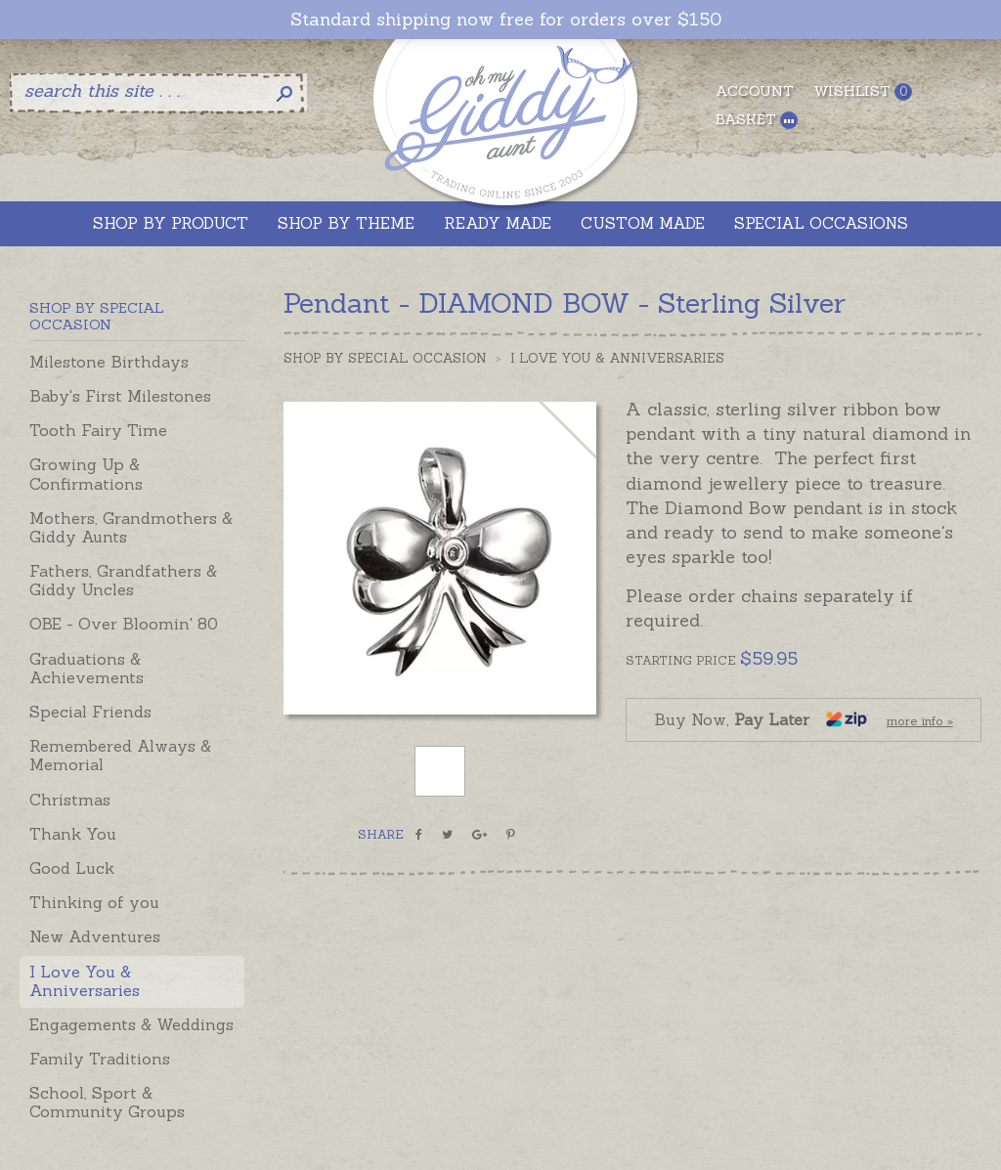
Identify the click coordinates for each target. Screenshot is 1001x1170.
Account (755, 91)
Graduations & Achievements (86, 668)
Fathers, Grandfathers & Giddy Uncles (123, 580)
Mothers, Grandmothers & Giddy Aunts (131, 527)
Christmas (69, 799)
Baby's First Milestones (120, 396)
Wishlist (862, 91)
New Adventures (94, 936)
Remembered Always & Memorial (120, 755)
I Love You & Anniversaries (84, 981)
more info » (920, 721)
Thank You (72, 834)
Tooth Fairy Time (98, 430)
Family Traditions (99, 1058)
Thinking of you (94, 902)
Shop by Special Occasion (385, 358)
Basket (757, 119)
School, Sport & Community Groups (107, 1102)
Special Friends (90, 711)
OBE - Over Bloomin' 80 (123, 623)
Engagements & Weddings (131, 1024)
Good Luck (71, 868)
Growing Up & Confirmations (86, 474)
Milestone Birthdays (109, 361)
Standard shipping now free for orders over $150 (505, 19)
